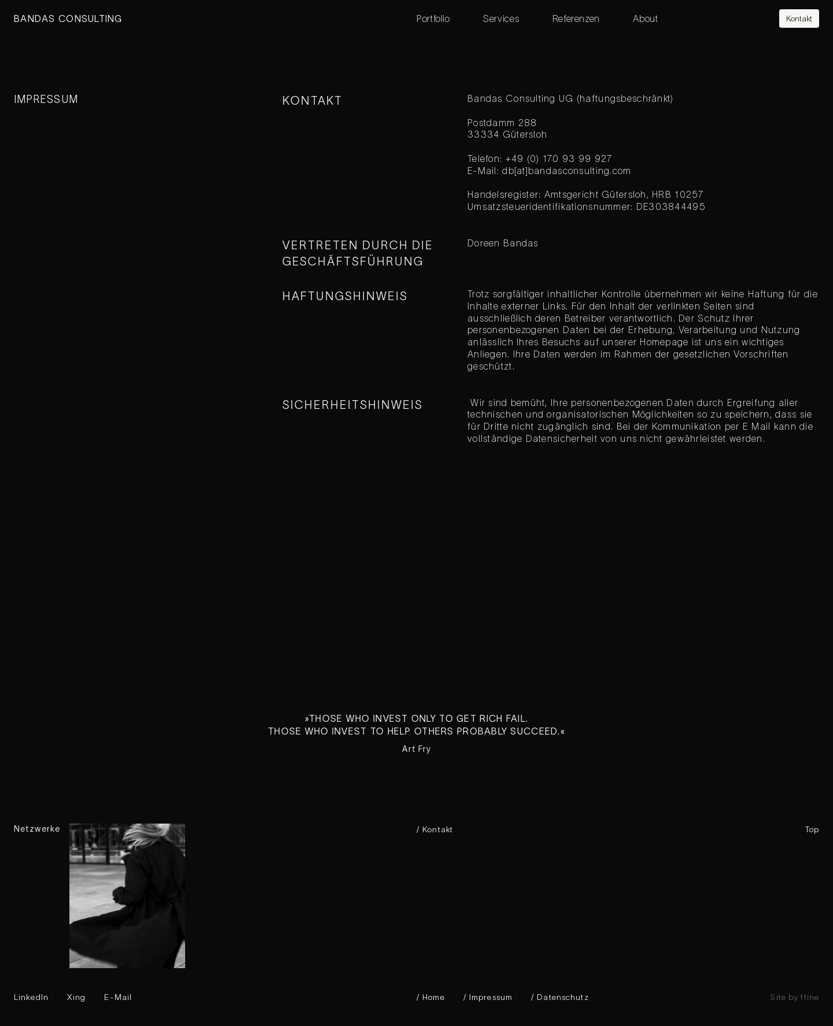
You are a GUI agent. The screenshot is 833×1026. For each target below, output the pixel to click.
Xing (76, 997)
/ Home (431, 997)
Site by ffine (794, 997)
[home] (215, 18)
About (645, 18)
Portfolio (433, 18)
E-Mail (118, 997)
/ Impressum (488, 997)
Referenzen (576, 18)
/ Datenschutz (560, 997)
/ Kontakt (435, 829)
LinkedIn (31, 997)
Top (812, 829)
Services (501, 18)
